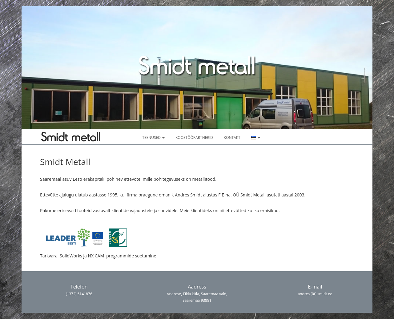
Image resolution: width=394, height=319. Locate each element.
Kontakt (232, 137)
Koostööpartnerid (194, 137)
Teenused (153, 137)
